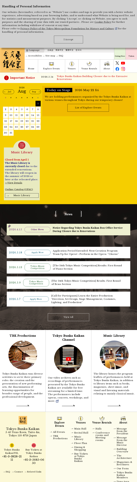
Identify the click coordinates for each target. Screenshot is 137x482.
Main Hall (80, 428)
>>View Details (13, 183)
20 (27, 121)
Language (34, 50)
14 (32, 115)
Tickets (131, 56)
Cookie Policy (102, 22)
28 (32, 127)
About (107, 69)
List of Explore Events (88, 107)
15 (38, 115)
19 (21, 121)
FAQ (61, 56)
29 (38, 127)
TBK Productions (60, 436)
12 (22, 115)
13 (27, 115)
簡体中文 (59, 50)
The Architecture (124, 456)
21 (32, 121)
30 (5, 133)
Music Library (21, 195)
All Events (59, 431)
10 (11, 115)
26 (21, 127)
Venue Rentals (89, 69)
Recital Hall (81, 432)
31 (11, 133)
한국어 (78, 50)
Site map (50, 56)
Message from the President (122, 430)
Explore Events (51, 69)
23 (5, 127)
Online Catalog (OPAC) (19, 189)
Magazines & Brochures (124, 462)
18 (16, 121)
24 (11, 127)
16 (5, 121)
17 (11, 121)
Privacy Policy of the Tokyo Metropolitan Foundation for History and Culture (68, 28)
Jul (9, 92)
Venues (72, 69)
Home (31, 69)
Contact (18, 471)
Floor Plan (80, 442)
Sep (34, 92)
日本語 (50, 50)
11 (16, 115)
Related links (34, 471)
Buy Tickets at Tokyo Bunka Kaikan (81, 457)
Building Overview (122, 449)
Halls (98, 428)
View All (68, 316)
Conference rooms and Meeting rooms (102, 436)
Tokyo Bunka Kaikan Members (124, 474)
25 (16, 127)
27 (27, 127)
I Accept (68, 39)
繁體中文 (69, 50)
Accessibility (35, 56)
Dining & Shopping (80, 447)
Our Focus (123, 468)
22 (38, 121)
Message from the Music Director (122, 441)
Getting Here (120, 56)
